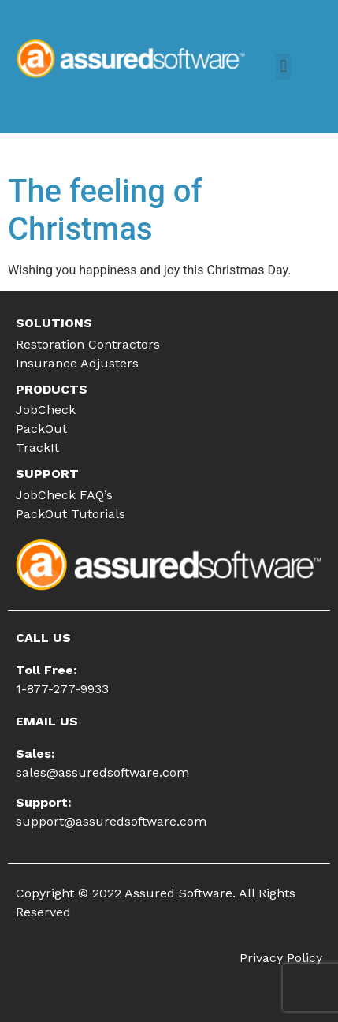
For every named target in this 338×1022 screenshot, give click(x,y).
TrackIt (37, 447)
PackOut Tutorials (70, 513)
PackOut (41, 428)
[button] (283, 67)
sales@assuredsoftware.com (102, 772)
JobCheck (46, 409)
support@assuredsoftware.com (111, 821)
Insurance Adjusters (77, 363)
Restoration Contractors (88, 344)
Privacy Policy (281, 957)
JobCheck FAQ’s (64, 494)
